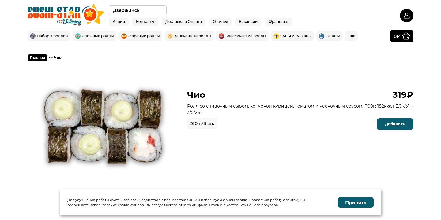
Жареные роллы (140, 36)
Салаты (329, 36)
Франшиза (279, 21)
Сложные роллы (94, 36)
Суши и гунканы (292, 36)
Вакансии (248, 21)
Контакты (145, 21)
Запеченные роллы (189, 36)
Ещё (351, 36)
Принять (355, 202)
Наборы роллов (49, 36)
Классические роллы (242, 36)
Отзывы (220, 21)
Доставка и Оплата (183, 21)
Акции (119, 21)
